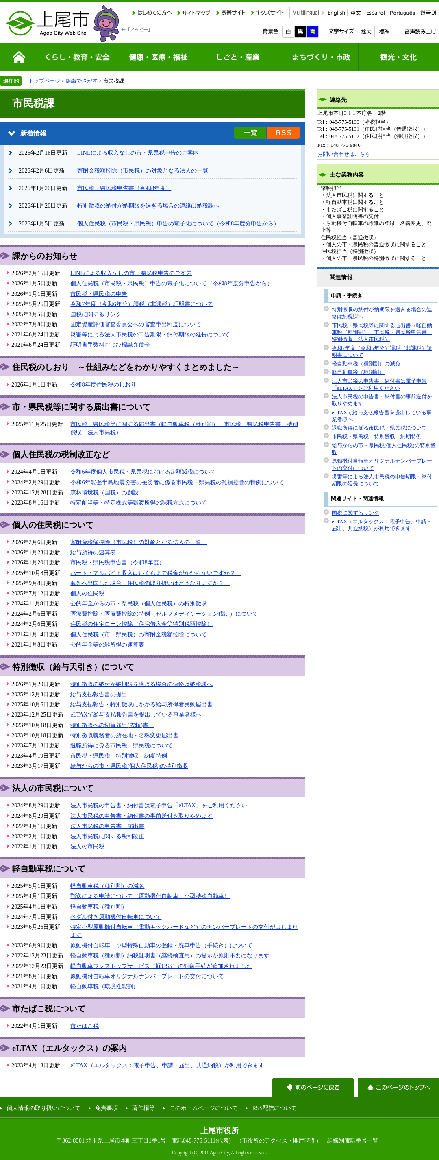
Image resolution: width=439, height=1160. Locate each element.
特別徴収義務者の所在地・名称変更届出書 (124, 735)
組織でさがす (82, 81)
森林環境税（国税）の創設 (104, 492)
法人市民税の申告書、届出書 (107, 826)
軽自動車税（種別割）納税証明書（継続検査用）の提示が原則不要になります (169, 955)
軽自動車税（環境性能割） (104, 986)
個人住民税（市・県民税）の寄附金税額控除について (138, 634)
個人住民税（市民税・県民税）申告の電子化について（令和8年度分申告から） (178, 223)
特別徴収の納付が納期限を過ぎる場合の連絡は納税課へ (148, 205)
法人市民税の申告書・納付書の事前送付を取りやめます (141, 816)
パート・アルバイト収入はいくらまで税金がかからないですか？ (155, 573)
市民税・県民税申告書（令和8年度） (124, 188)
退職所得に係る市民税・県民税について (121, 745)
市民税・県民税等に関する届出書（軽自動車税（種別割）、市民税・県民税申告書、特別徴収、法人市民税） (382, 332)
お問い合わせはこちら (343, 154)
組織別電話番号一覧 (352, 1140)
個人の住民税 (90, 593)
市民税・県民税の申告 (98, 294)
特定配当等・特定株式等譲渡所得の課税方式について (138, 502)
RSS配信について (274, 1108)
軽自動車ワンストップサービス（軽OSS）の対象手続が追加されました (161, 966)
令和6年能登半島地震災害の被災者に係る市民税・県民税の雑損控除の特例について (177, 482)
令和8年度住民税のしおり (103, 384)
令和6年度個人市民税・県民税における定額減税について (142, 471)
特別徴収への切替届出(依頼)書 (112, 725)
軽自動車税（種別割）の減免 (107, 886)
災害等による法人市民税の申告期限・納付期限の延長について (150, 334)
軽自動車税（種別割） (98, 906)
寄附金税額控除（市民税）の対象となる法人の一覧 (145, 170)
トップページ (44, 81)
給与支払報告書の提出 (98, 694)
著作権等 (143, 1108)
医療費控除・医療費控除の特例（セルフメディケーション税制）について (164, 613)
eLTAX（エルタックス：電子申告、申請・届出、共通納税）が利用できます (167, 1065)
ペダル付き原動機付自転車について (115, 916)
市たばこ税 (84, 1025)
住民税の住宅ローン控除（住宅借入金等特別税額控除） (141, 623)
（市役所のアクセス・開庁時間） (279, 1140)
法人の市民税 (90, 846)
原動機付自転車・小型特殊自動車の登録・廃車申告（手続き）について (161, 945)
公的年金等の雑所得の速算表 (110, 644)
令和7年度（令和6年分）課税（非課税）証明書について (141, 304)
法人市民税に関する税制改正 (107, 836)
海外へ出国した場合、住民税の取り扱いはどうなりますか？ (150, 583)
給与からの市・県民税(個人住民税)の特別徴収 (129, 765)
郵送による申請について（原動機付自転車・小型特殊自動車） (150, 896)
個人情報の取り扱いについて (43, 1108)
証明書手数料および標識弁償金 (110, 344)
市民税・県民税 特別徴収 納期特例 (118, 755)
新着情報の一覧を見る (250, 133)
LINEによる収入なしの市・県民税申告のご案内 (138, 152)
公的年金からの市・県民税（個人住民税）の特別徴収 (141, 603)
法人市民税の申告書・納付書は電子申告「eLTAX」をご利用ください (158, 805)
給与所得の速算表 (96, 552)
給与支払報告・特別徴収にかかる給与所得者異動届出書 (144, 704)
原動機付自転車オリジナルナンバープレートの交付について (147, 976)
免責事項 (106, 1108)
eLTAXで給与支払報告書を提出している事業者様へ (135, 714)
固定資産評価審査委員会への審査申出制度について (135, 324)
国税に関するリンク (96, 314)
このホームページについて (204, 1108)
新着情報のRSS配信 (283, 133)
